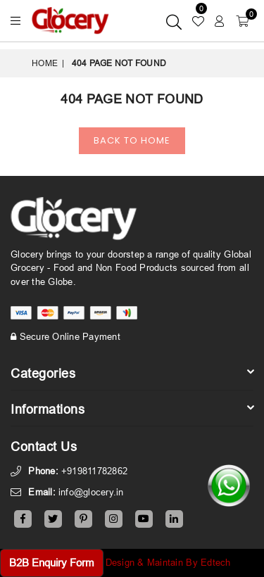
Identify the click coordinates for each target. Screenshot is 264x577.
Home (45, 63)
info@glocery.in (91, 491)
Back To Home (132, 140)
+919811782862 (94, 470)
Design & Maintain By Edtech (168, 562)
